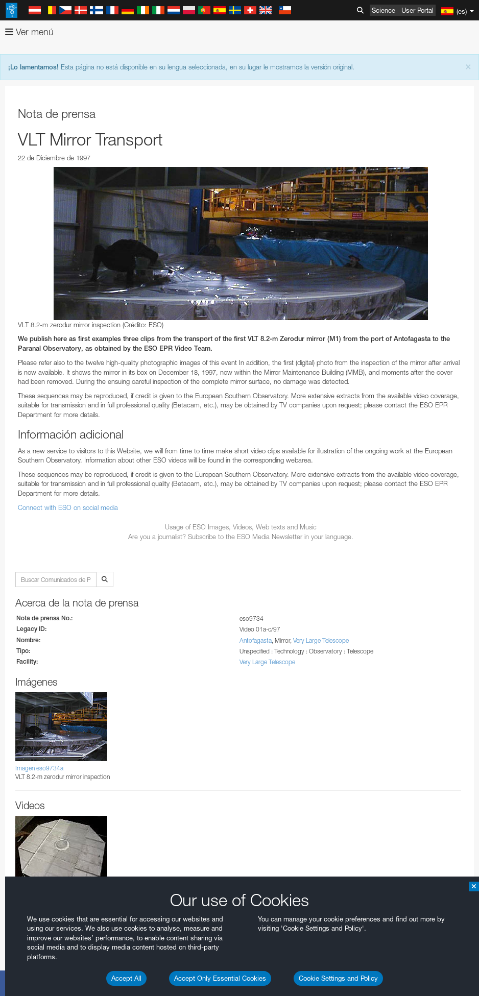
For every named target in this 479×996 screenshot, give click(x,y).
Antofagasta (256, 640)
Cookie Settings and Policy (338, 978)
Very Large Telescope (321, 640)
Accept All (126, 978)
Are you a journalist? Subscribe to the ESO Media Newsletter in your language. (240, 536)
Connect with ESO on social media (68, 507)
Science (383, 10)
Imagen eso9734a (39, 768)
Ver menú (29, 32)
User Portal (417, 10)
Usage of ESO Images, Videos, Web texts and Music (241, 527)
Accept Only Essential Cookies (220, 978)
